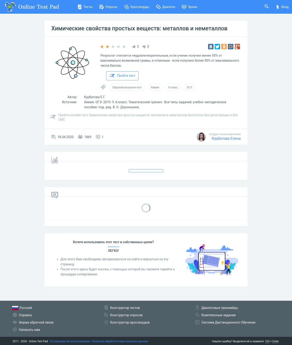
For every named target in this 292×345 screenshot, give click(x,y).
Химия (155, 87)
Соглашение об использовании (70, 341)
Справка (25, 315)
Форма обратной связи (36, 322)
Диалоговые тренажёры (219, 308)
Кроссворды (136, 7)
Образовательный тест (127, 87)
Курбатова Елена (226, 138)
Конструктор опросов (126, 315)
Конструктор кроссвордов (130, 322)
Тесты (85, 7)
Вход (282, 7)
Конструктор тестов (125, 308)
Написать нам (29, 330)
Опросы (108, 7)
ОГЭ (189, 87)
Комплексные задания (218, 315)
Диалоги (165, 7)
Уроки (189, 7)
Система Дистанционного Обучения (228, 322)
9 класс (173, 87)
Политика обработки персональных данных (120, 341)
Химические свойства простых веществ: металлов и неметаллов (139, 28)
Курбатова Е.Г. (94, 97)
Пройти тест (122, 76)
